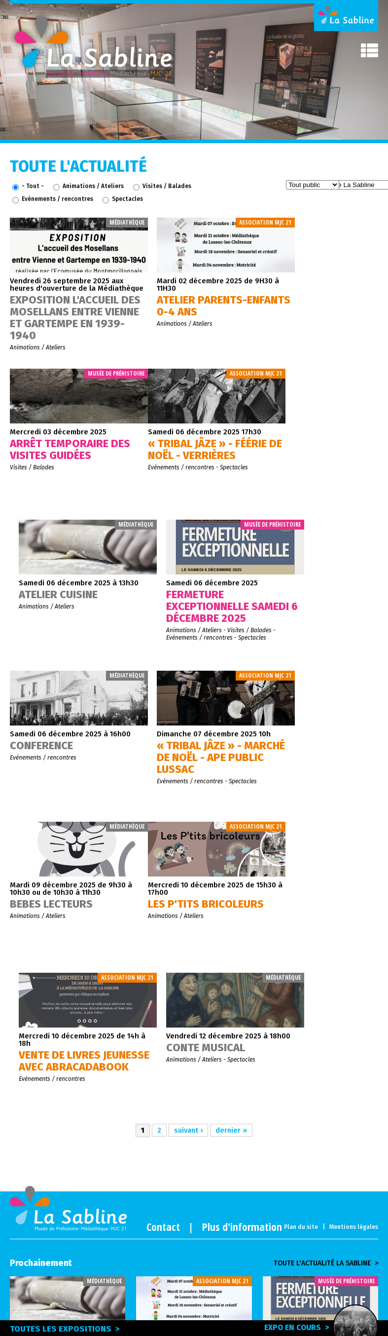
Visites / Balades (166, 186)
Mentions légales (353, 925)
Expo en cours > (312, 1327)
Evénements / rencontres (57, 198)
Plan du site (301, 925)
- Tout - (33, 186)
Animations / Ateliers (93, 186)
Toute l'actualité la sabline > (326, 961)
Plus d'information (242, 924)
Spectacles (127, 198)
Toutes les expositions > (65, 1329)
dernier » (232, 828)
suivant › (188, 828)
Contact (163, 924)
